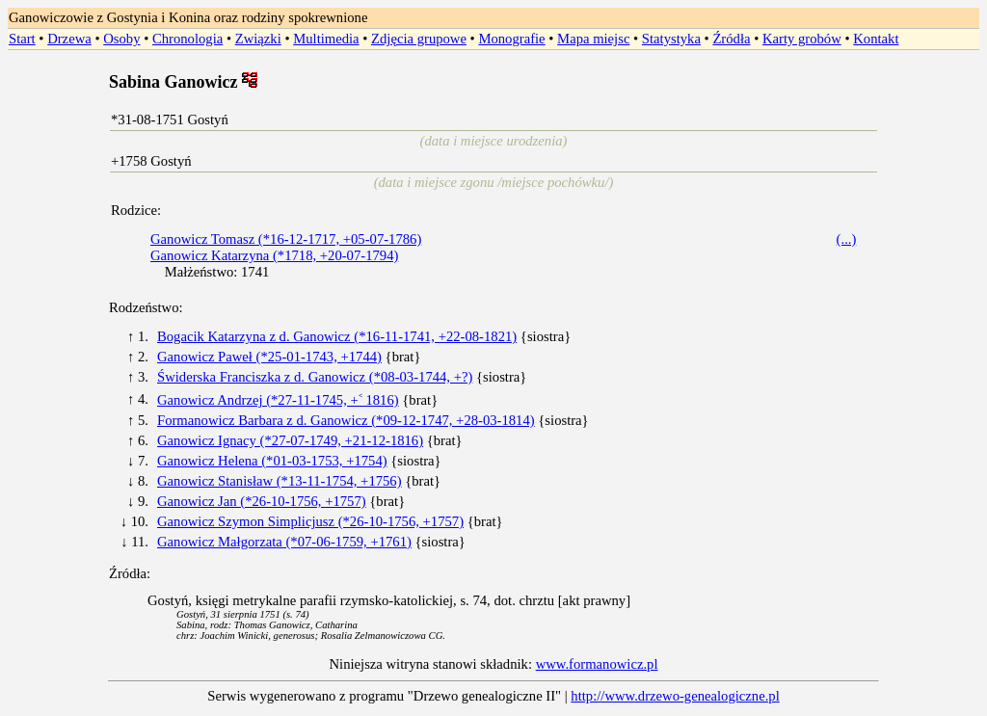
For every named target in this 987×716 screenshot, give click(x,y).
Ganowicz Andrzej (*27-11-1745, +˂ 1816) (278, 400)
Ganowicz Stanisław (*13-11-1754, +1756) (279, 481)
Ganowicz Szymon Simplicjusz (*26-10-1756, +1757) (310, 521)
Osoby (121, 38)
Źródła (731, 38)
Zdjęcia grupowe (419, 38)
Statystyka (671, 38)
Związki (258, 38)
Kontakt (875, 38)
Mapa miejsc (593, 38)
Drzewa (69, 38)
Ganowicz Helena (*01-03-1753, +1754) (272, 460)
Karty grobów (801, 38)
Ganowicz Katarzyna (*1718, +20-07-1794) (274, 255)
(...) (847, 239)
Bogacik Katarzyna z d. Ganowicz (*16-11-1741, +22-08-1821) (337, 336)
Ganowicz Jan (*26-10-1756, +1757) (261, 501)
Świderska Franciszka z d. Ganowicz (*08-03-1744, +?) (314, 377)
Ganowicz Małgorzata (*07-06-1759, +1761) (284, 541)
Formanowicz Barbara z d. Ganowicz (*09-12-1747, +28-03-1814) (346, 420)
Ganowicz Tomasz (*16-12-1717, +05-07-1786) (285, 239)
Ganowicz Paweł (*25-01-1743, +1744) (269, 356)
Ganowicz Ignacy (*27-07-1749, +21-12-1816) (290, 440)
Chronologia (187, 38)
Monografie (511, 38)
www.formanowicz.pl (597, 664)
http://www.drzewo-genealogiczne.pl (675, 695)
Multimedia (326, 38)
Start (22, 38)
